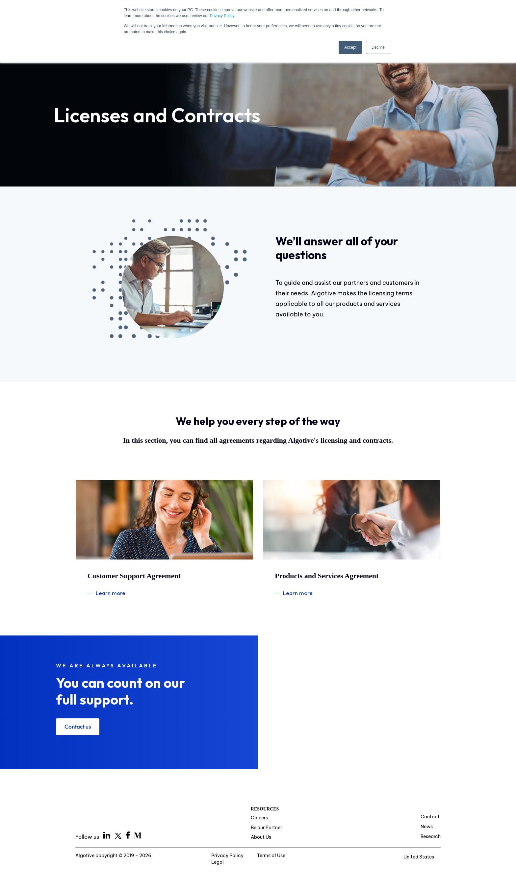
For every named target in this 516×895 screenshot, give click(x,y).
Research (431, 837)
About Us (261, 838)
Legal (303, 856)
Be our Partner (266, 828)
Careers (259, 818)
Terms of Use (269, 856)
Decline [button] (378, 47)
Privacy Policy (225, 856)
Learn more (110, 592)
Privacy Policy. (222, 15)
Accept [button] (350, 47)
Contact (430, 817)
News (427, 827)
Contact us (78, 727)
